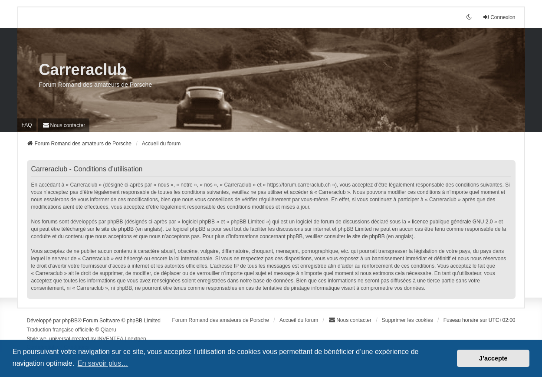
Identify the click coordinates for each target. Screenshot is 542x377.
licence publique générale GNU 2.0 (452, 222)
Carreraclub (83, 70)
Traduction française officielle (60, 330)
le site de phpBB (115, 229)
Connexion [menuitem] (499, 17)
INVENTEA (110, 339)
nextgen (137, 339)
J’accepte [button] (493, 358)
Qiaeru (108, 330)
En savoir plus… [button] (103, 363)
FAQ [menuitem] (27, 125)
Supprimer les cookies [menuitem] (407, 320)
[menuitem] (64, 125)
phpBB (70, 321)
